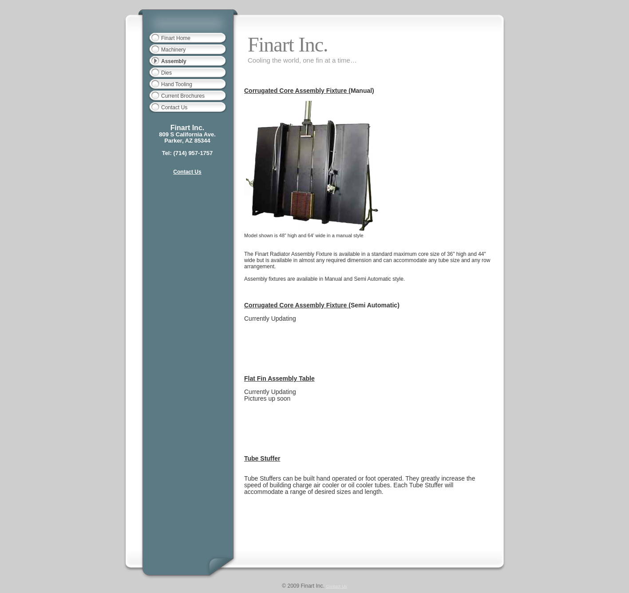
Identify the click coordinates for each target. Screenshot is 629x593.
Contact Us (174, 107)
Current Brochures (183, 96)
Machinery (173, 50)
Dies (166, 73)
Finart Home (175, 38)
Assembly (173, 61)
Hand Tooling (176, 84)
